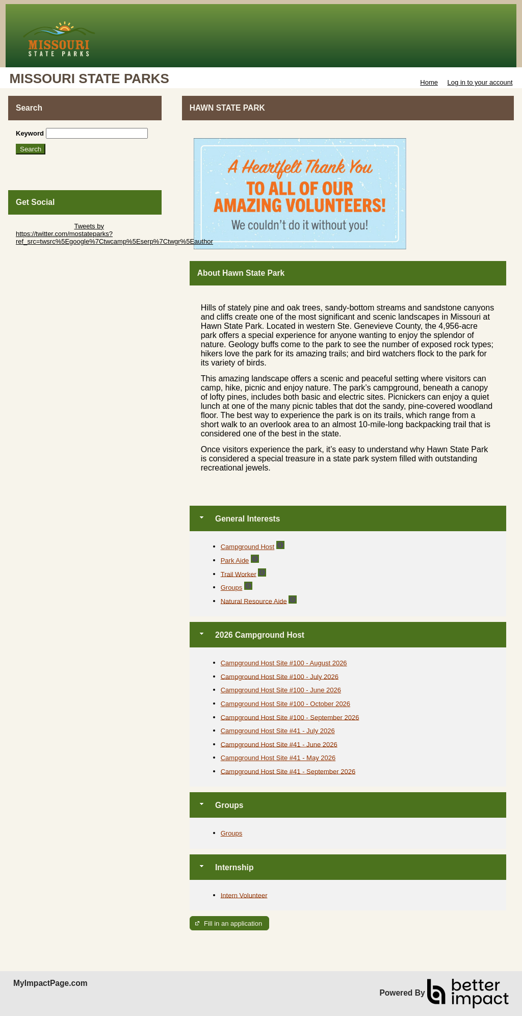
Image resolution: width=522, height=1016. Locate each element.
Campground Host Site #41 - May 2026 (278, 758)
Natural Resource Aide (254, 601)
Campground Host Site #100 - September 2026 (290, 717)
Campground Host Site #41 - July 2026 (278, 731)
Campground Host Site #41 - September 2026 (288, 771)
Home (429, 82)
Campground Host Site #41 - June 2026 (279, 744)
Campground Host (248, 547)
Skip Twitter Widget (44, 226)
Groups (232, 587)
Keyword (30, 133)
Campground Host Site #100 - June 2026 (281, 690)
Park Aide (235, 560)
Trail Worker (238, 574)
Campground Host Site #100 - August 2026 (284, 663)
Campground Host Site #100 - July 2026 (279, 676)
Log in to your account (480, 82)
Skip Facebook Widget (49, 256)
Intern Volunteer (244, 895)
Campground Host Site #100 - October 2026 (285, 704)
